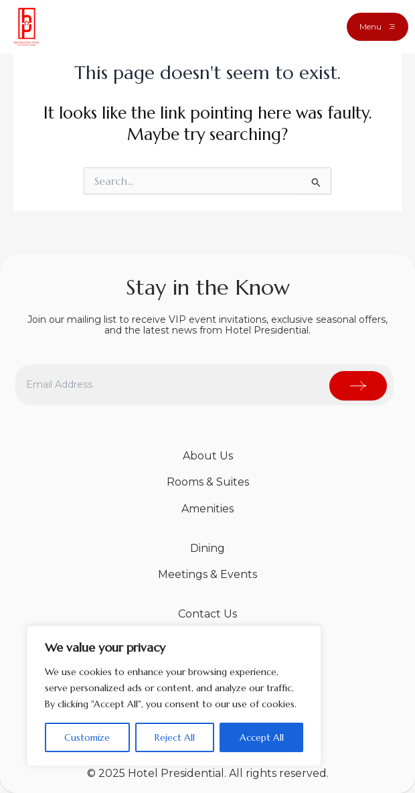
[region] (174, 696)
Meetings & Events (207, 574)
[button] (377, 27)
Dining (207, 548)
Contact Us (207, 613)
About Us (208, 455)
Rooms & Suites (208, 482)
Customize (87, 737)
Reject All (175, 737)
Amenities (207, 508)
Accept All (262, 737)
